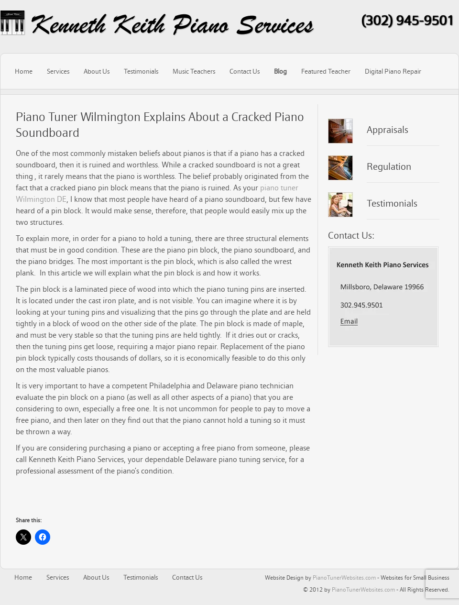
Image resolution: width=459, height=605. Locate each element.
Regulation (389, 166)
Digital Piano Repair (393, 71)
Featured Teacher (325, 71)
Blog (280, 71)
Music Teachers (194, 71)
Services (58, 71)
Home (24, 71)
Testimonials (141, 71)
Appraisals (387, 129)
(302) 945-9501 (407, 20)
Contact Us (245, 71)
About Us (96, 71)
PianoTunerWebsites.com (344, 577)
